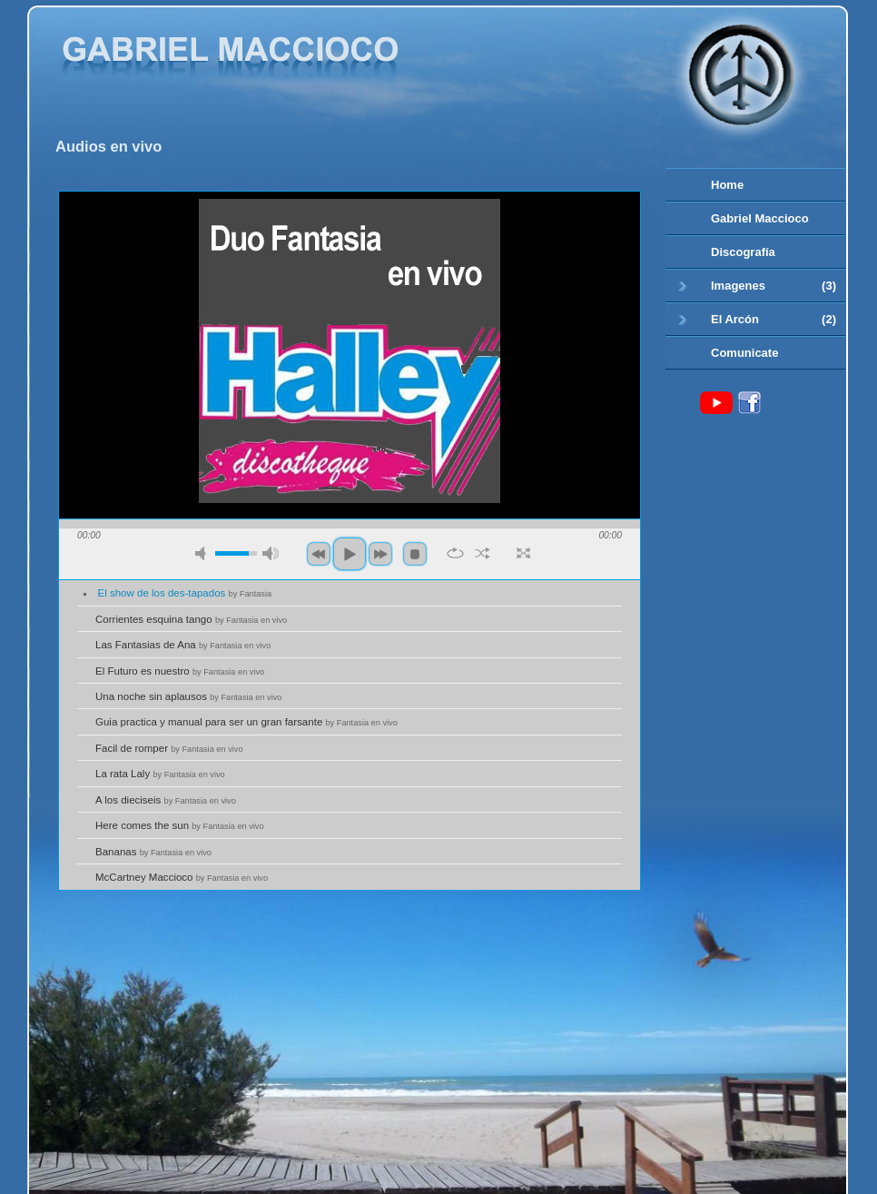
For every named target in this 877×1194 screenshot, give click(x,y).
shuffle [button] (482, 553)
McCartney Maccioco (181, 877)
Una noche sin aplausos (188, 696)
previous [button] (318, 554)
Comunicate (744, 353)
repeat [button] (455, 553)
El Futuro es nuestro (179, 671)
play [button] (349, 554)
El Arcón (757, 319)
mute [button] (203, 553)
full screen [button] (523, 553)
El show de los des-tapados (185, 592)
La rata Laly (160, 773)
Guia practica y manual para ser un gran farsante (246, 721)
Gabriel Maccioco (760, 218)
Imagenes (757, 286)
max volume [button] (270, 553)
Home (727, 185)
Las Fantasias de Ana (183, 644)
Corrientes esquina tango (191, 619)
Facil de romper (169, 748)
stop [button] (415, 554)
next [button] (380, 554)
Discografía (743, 252)
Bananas (153, 851)
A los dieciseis (165, 799)
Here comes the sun (179, 825)
